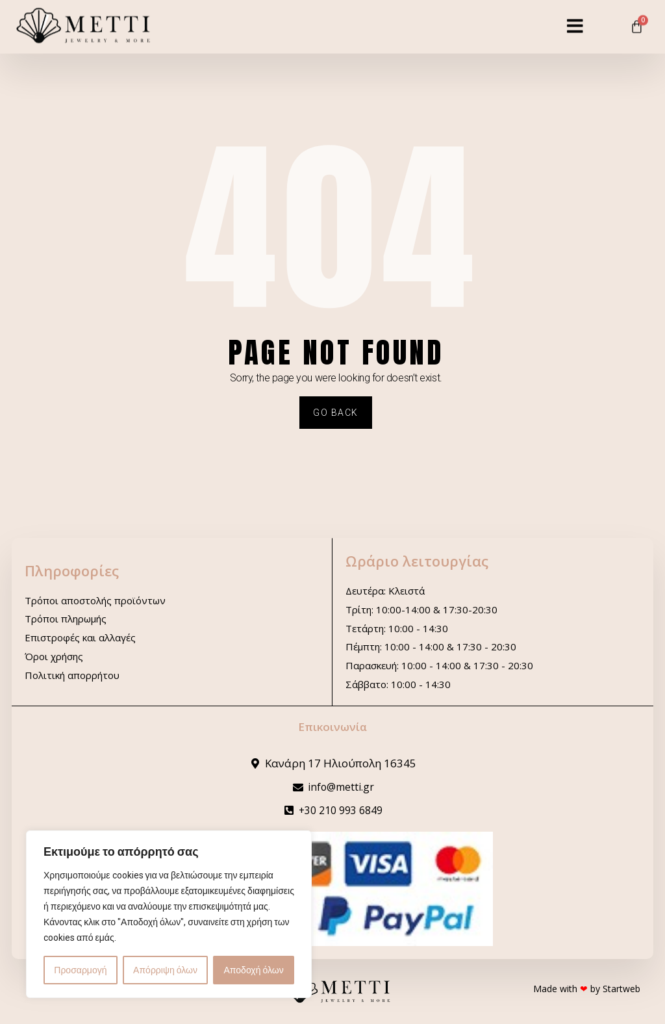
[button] (575, 18)
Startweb (621, 988)
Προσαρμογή (80, 970)
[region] (169, 914)
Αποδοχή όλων (254, 970)
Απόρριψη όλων (165, 970)
